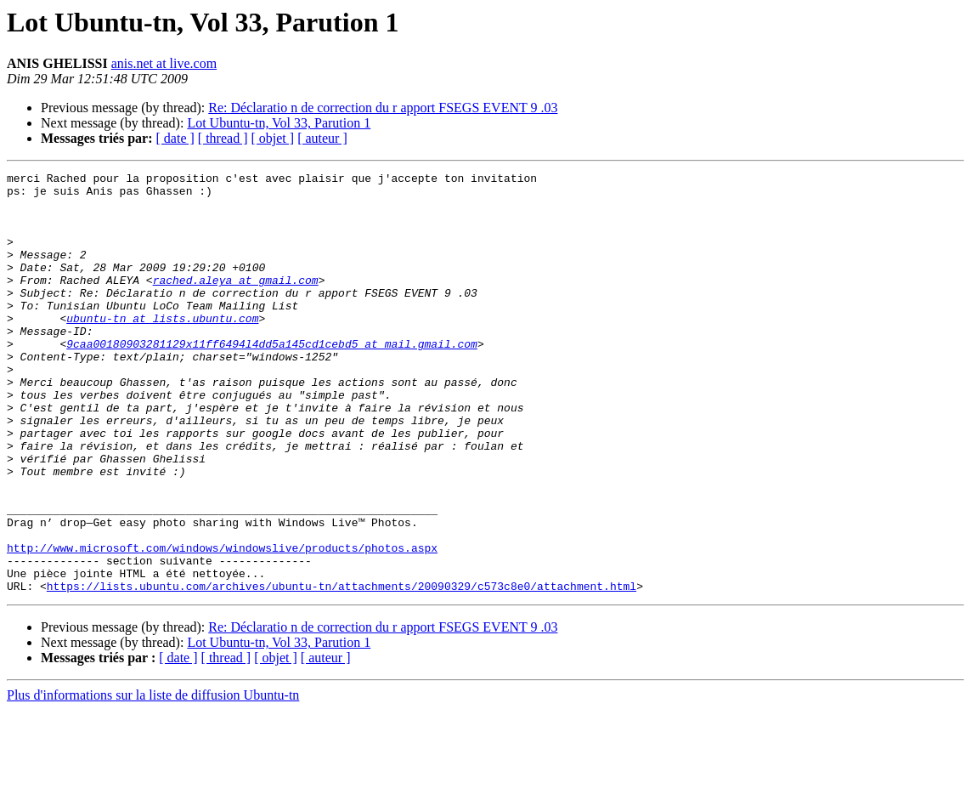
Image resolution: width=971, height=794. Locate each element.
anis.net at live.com (164, 63)
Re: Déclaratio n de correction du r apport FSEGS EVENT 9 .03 (382, 107)
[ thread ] (223, 138)
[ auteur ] (322, 138)
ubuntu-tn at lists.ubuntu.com (162, 348)
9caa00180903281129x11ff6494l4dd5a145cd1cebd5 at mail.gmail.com (271, 379)
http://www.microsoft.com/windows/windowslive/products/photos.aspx (222, 624)
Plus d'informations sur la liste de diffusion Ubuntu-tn (153, 779)
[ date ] (175, 138)
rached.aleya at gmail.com (236, 302)
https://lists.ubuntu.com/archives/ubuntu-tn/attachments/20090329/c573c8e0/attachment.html (341, 670)
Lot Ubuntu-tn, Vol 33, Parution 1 (278, 123)
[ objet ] (272, 138)
